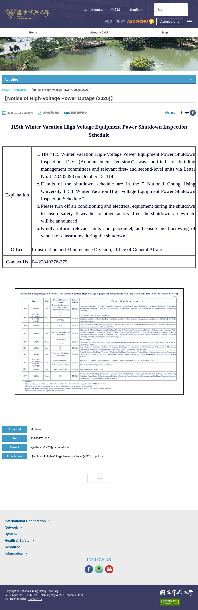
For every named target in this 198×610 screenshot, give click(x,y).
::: (85, 9)
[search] (170, 9)
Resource (12, 547)
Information (14, 553)
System (11, 534)
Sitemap (97, 9)
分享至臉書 (193, 113)
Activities (20, 89)
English (136, 9)
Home (33, 32)
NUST (120, 21)
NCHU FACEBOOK (89, 569)
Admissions (169, 21)
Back (99, 478)
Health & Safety (17, 540)
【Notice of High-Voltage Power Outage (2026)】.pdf (64, 456)
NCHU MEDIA (109, 569)
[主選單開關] (189, 21)
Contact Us (35, 599)
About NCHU (99, 32)
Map (165, 32)
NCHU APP (99, 569)
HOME (6, 89)
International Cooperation (25, 521)
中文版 (115, 9)
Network (11, 527)
